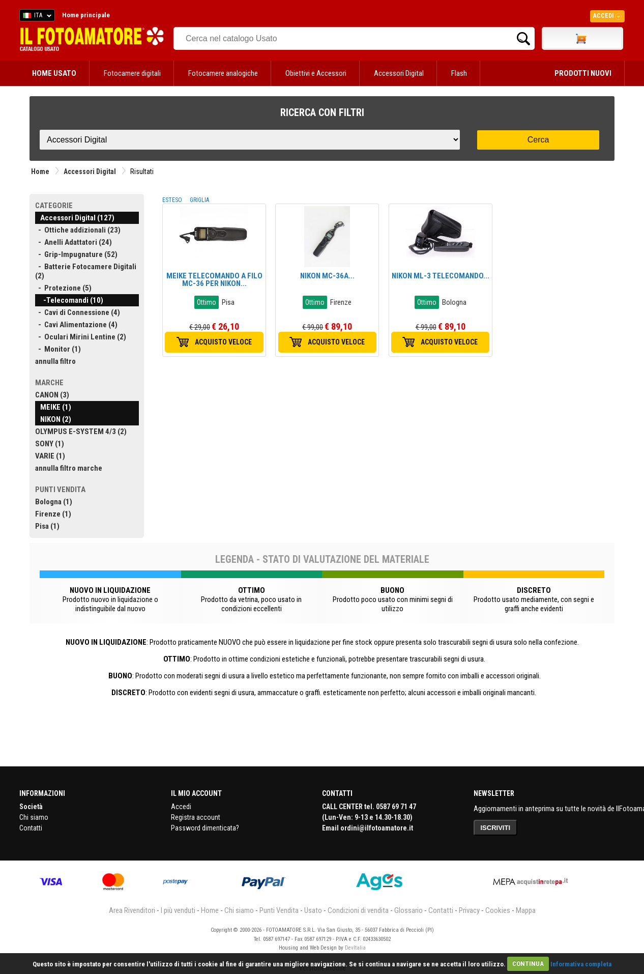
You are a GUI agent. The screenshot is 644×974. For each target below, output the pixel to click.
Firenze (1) (53, 514)
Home (40, 171)
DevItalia (355, 947)
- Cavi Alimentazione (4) (76, 324)
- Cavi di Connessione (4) (77, 312)
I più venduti (178, 910)
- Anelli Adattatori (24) (73, 242)
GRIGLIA (199, 200)
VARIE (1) (50, 456)
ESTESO (172, 200)
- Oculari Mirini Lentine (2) (80, 336)
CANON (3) (52, 394)
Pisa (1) (47, 526)
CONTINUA (528, 963)
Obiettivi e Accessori (315, 73)
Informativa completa (580, 963)
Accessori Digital (399, 73)
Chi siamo (33, 817)
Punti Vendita (279, 910)
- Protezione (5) (63, 288)
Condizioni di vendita (358, 910)
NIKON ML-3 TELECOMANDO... (440, 275)
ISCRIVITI (496, 828)
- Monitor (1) (58, 349)
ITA (35, 17)
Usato (313, 910)
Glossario (408, 910)
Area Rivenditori (132, 910)
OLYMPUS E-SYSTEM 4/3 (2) (81, 431)
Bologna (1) (53, 501)
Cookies (497, 910)
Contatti (30, 828)
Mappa (526, 910)
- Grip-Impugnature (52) (76, 254)
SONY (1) (49, 443)
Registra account (195, 817)
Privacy (469, 910)
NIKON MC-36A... (327, 275)
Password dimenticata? (205, 828)
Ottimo (206, 302)
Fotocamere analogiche (223, 73)
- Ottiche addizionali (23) (78, 230)
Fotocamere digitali (132, 73)
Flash (459, 73)
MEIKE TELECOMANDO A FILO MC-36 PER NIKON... (214, 279)
